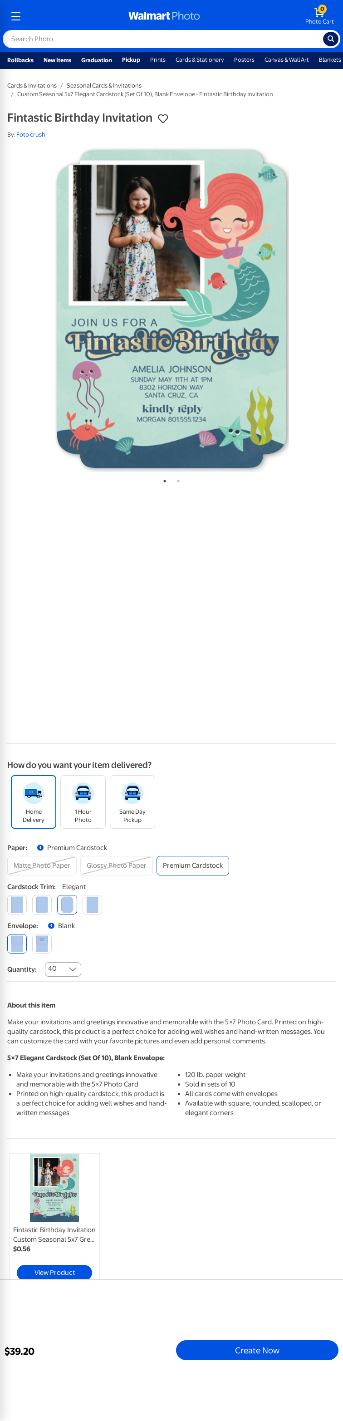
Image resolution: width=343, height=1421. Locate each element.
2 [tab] (176, 479)
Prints (158, 59)
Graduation (96, 60)
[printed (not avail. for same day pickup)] (42, 944)
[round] (42, 905)
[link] (54, 1219)
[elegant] (67, 905)
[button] (162, 119)
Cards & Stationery (200, 59)
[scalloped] (92, 905)
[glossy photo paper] (116, 865)
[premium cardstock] (193, 865)
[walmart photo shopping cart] (320, 16)
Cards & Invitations (32, 85)
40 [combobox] (52, 968)
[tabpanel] (171, 309)
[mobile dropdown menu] (16, 16)
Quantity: (22, 969)
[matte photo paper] (42, 865)
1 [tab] (162, 479)
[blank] (17, 944)
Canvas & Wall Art (287, 59)
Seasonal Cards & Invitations (104, 85)
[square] (17, 905)
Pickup (131, 59)
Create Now (257, 1350)
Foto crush (30, 134)
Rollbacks (20, 60)
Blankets (330, 59)
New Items (57, 60)
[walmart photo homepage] (164, 16)
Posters (244, 59)
